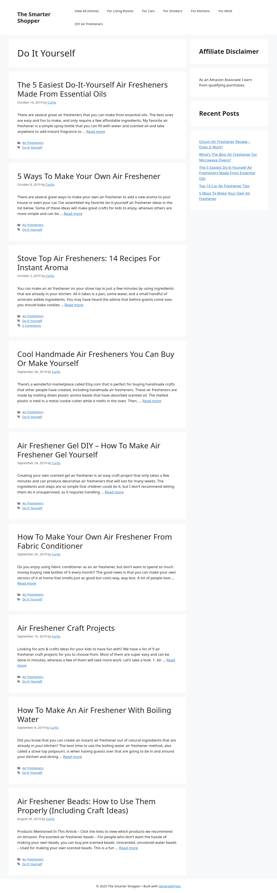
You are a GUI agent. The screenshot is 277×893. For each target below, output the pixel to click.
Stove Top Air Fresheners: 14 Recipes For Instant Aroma (88, 262)
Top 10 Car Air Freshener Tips (224, 185)
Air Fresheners (32, 143)
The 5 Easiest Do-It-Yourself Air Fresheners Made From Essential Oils (92, 89)
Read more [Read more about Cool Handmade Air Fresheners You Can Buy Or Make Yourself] (151, 400)
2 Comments (31, 326)
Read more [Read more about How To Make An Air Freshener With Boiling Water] (72, 756)
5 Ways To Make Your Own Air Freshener (88, 176)
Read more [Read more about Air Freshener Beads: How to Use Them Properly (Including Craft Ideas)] (128, 847)
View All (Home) (87, 11)
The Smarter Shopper (33, 17)
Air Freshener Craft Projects (66, 628)
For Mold (225, 11)
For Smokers (172, 11)
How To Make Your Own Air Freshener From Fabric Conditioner (94, 541)
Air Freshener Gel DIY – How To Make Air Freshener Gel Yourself (88, 450)
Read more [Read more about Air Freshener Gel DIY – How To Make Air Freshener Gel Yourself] (114, 492)
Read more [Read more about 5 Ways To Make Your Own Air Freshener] (73, 213)
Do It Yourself (32, 147)
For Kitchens (200, 11)
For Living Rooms (120, 11)
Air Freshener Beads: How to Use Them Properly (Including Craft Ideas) (86, 805)
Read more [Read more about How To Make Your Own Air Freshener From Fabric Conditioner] (26, 583)
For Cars (148, 11)
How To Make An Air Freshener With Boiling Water (94, 714)
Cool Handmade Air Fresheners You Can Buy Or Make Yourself (95, 358)
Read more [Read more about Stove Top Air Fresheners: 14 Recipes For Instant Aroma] (73, 304)
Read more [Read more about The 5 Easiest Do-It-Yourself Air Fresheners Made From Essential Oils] (95, 131)
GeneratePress (170, 886)
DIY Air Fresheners (89, 24)
